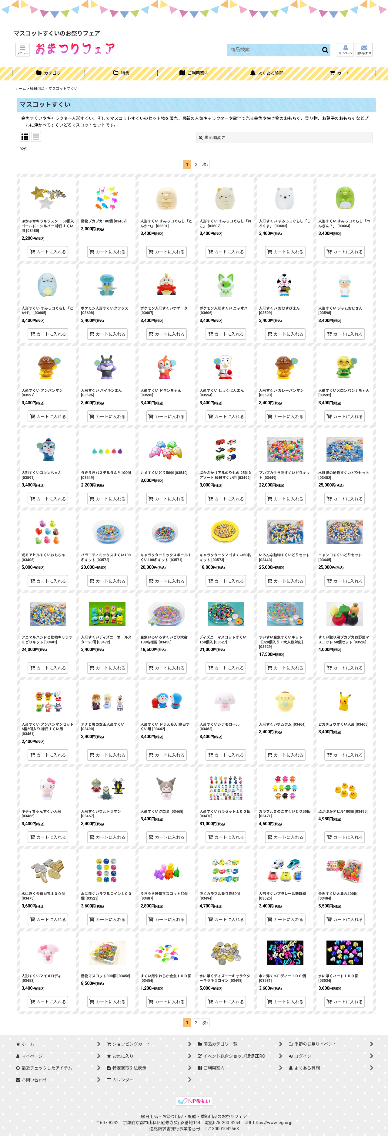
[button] (22, 50)
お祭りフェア (234, 1116)
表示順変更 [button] (212, 137)
